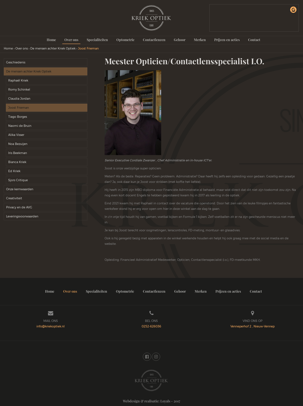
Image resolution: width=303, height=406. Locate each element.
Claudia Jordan (19, 98)
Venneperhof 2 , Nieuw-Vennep (252, 326)
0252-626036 (151, 326)
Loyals (165, 401)
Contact (254, 40)
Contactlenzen (154, 40)
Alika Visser (16, 135)
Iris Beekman (17, 153)
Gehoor (179, 40)
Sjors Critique (18, 180)
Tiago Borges (17, 117)
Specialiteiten (97, 40)
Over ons (71, 40)
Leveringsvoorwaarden (22, 216)
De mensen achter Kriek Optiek (28, 71)
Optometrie (125, 40)
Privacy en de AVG (19, 207)
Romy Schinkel (19, 89)
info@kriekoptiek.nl (50, 326)
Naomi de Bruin (19, 126)
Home (51, 40)
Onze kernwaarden (19, 189)
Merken (200, 40)
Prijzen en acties (227, 40)
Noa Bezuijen (17, 144)
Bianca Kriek (17, 162)
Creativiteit (14, 198)
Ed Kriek (14, 171)
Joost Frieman (18, 108)
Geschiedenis (15, 62)
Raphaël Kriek (18, 80)
